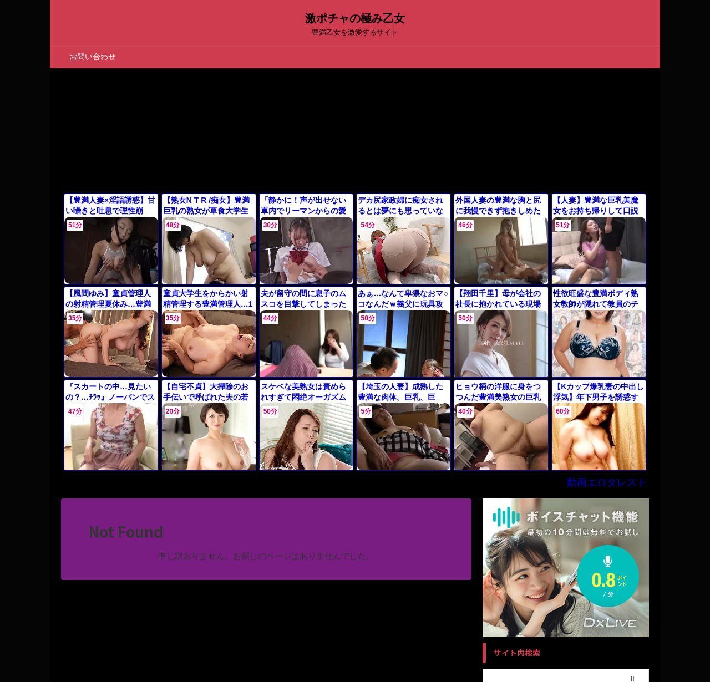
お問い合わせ (92, 56)
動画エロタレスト (613, 470)
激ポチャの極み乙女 (355, 18)
